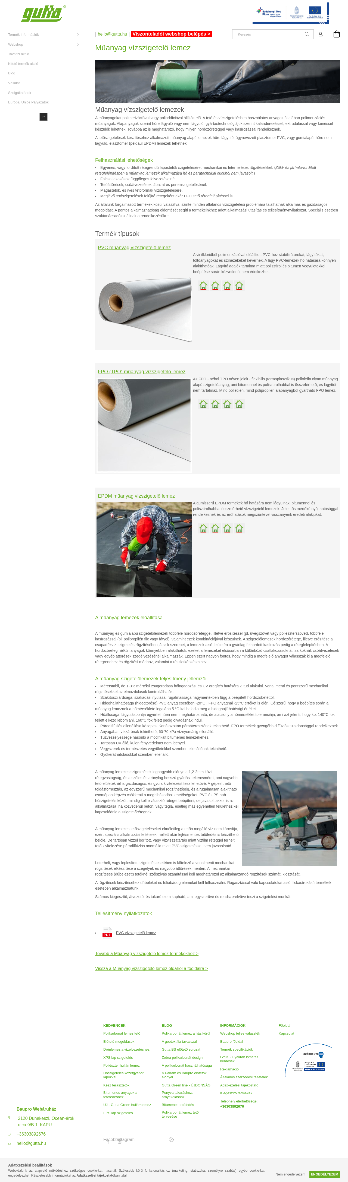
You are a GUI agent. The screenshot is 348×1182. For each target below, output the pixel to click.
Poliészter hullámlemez (121, 1065)
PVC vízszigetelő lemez (136, 933)
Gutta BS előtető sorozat (181, 1049)
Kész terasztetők (116, 1085)
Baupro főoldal (231, 1041)
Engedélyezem (324, 1174)
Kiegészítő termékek (236, 1093)
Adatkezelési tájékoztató (239, 1085)
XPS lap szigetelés (118, 1057)
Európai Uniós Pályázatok (28, 102)
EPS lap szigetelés (118, 1113)
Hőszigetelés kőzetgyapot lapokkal (123, 1075)
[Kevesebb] (43, 117)
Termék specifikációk (236, 1049)
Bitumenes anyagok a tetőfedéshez (120, 1095)
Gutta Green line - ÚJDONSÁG (186, 1085)
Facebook (108, 1139)
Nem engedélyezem (290, 1174)
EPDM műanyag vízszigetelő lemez (136, 496)
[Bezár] (336, 5)
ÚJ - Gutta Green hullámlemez (127, 1105)
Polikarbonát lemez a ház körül (186, 1033)
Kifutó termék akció (23, 64)
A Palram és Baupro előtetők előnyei (184, 1075)
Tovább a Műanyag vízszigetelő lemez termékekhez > (146, 953)
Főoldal (284, 1025)
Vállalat (14, 83)
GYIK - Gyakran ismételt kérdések (239, 1059)
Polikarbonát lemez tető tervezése (180, 1114)
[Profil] (320, 34)
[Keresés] (273, 34)
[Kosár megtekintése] (333, 34)
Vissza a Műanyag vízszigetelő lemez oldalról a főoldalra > (151, 968)
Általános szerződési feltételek (244, 1077)
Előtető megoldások (118, 1041)
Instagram (120, 1139)
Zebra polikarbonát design (182, 1057)
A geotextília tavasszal (179, 1041)
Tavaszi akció (18, 54)
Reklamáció (229, 1069)
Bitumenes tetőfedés (178, 1105)
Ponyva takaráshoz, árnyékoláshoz (177, 1095)
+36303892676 (31, 1134)
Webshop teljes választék (240, 1033)
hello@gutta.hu (31, 1143)
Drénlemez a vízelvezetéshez (126, 1049)
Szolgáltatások (19, 93)
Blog (11, 73)
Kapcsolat (286, 1033)
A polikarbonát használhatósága (187, 1065)
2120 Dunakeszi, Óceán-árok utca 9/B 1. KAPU (46, 1121)
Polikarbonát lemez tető (121, 1033)
